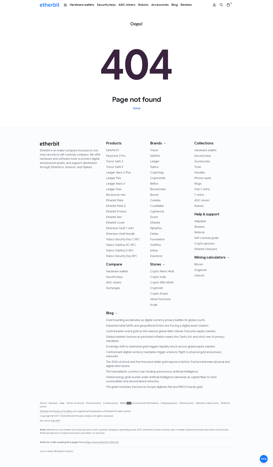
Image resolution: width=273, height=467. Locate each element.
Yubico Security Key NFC (121, 256)
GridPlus (155, 245)
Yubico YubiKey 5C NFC (121, 245)
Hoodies (199, 172)
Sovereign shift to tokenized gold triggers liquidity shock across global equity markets (160, 346)
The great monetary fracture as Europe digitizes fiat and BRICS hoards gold (154, 387)
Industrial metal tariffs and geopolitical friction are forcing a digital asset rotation (157, 325)
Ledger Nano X (115, 183)
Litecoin (199, 275)
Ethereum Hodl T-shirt (120, 228)
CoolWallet (157, 206)
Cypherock (157, 211)
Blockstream (158, 189)
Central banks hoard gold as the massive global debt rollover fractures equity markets (161, 331)
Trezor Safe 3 (114, 161)
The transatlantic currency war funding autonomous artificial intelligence (152, 371)
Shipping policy (169, 403)
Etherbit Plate (114, 200)
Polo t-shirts (202, 189)
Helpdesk (200, 221)
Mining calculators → (212, 257)
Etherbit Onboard (205, 249)
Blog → (112, 313)
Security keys (106, 5)
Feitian (154, 234)
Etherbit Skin (114, 217)
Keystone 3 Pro (116, 156)
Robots (143, 5)
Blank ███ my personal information (139, 403)
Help (62, 403)
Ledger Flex (113, 178)
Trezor (154, 150)
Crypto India (158, 277)
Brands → (158, 143)
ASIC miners (127, 5)
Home (136, 108)
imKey (154, 250)
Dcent (154, 217)
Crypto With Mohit (162, 282)
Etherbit (155, 222)
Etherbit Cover (115, 222)
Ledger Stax (114, 189)
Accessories (160, 5)
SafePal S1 (112, 150)
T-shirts (199, 195)
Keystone (156, 256)
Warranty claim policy (208, 403)
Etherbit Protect (116, 211)
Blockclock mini (115, 195)
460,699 (55, 420)
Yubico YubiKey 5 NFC (120, 250)
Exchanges (113, 288)
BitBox (154, 183)
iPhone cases (202, 178)
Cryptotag (156, 172)
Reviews (186, 5)
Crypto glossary (204, 243)
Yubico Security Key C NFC (123, 239)
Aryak (153, 305)
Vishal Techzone (160, 299)
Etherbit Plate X (116, 206)
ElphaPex (156, 228)
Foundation (157, 239)
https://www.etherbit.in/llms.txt (102, 442)
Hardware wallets (82, 5)
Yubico (154, 167)
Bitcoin (198, 264)
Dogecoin (200, 270)
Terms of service (76, 403)
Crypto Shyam (159, 293)
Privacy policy (94, 403)
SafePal (155, 156)
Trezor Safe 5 (114, 167)
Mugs (197, 183)
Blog (174, 5)
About (43, 403)
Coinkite (155, 200)
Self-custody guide (206, 238)
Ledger (154, 161)
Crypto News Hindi (162, 271)
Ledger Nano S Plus (118, 172)
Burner (154, 195)
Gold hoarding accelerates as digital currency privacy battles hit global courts (155, 320)
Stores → (157, 264)
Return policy (187, 403)
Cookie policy (111, 403)
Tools (197, 167)
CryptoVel (156, 288)
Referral (199, 232)
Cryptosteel (157, 178)
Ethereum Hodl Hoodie (120, 234)
